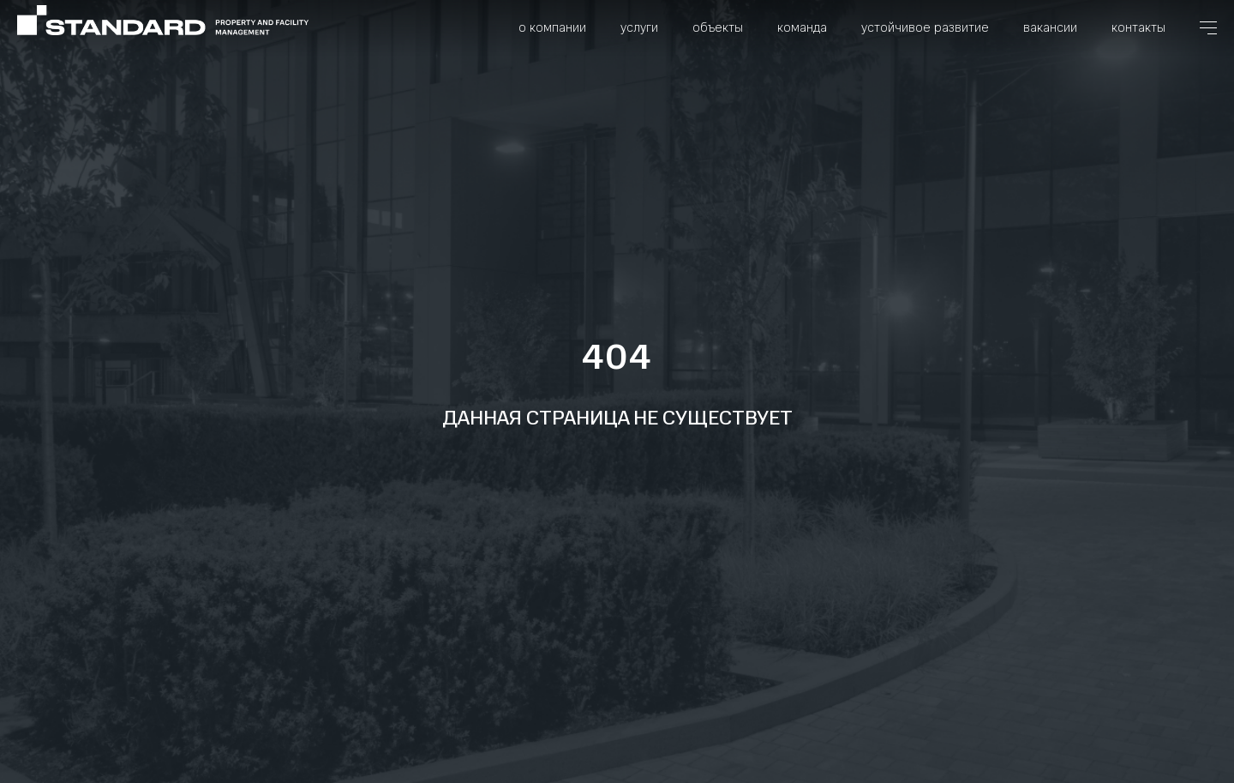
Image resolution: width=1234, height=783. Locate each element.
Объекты (717, 27)
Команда (802, 27)
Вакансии (1050, 27)
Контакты (1138, 27)
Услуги (639, 27)
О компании (552, 27)
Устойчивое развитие (925, 27)
